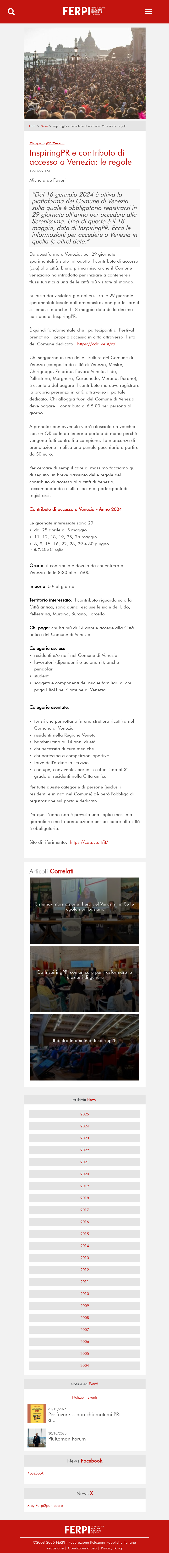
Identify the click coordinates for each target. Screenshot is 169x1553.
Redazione (55, 1548)
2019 (84, 1186)
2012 (84, 1269)
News (44, 126)
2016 (84, 1222)
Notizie (78, 1397)
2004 (84, 1365)
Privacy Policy (112, 1548)
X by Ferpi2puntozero (45, 1505)
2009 (84, 1305)
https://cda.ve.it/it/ (96, 344)
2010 (84, 1293)
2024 (84, 1126)
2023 (84, 1138)
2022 (84, 1150)
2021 (84, 1162)
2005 (84, 1353)
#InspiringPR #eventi (47, 143)
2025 (84, 1114)
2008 (84, 1317)
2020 (84, 1174)
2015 (84, 1234)
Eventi (92, 1397)
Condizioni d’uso (82, 1548)
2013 (84, 1257)
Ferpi (32, 126)
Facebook (35, 1473)
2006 (84, 1341)
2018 (84, 1198)
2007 (84, 1329)
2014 (84, 1246)
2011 (84, 1281)
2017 (84, 1210)
